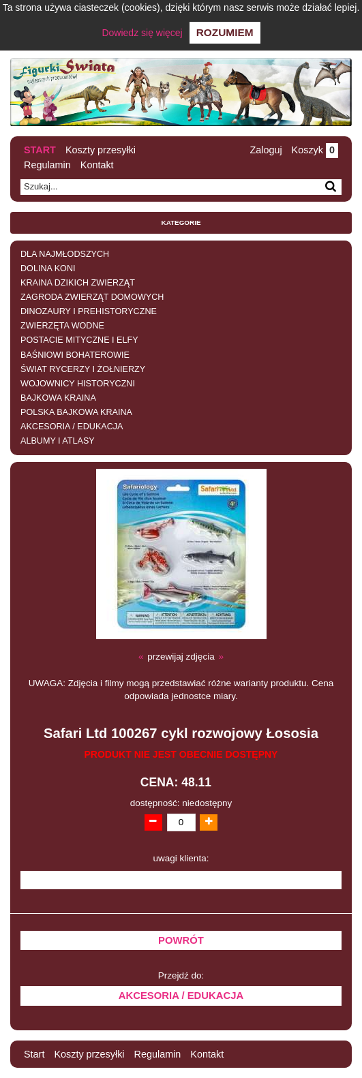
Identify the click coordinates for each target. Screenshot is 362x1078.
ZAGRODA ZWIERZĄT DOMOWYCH (92, 297)
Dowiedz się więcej (142, 32)
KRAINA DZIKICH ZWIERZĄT (77, 283)
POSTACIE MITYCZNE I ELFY (79, 340)
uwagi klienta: (181, 858)
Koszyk (315, 149)
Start (40, 149)
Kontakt (97, 164)
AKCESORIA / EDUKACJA (71, 426)
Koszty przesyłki (100, 149)
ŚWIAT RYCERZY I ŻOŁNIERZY (82, 369)
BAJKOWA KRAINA (58, 398)
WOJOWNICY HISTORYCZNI (77, 383)
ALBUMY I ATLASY (57, 441)
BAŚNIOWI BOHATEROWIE (75, 355)
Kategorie (181, 222)
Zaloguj (266, 149)
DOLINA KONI (47, 268)
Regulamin (47, 164)
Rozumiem (225, 32)
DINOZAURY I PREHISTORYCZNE (88, 311)
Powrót (181, 940)
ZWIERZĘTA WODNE (62, 325)
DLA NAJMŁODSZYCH (64, 254)
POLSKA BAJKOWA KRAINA (76, 412)
